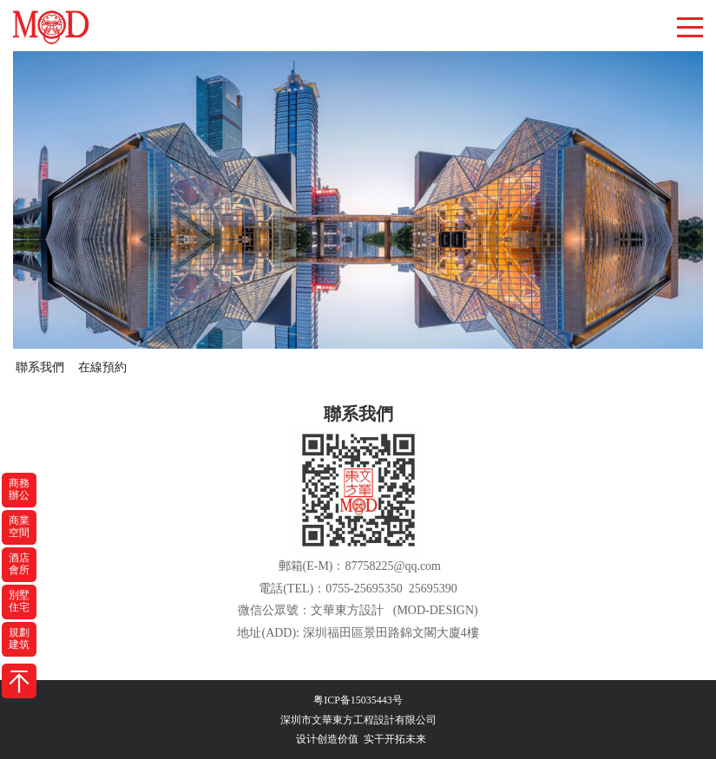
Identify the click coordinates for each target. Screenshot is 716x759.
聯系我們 (40, 367)
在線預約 (102, 367)
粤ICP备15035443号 (358, 700)
